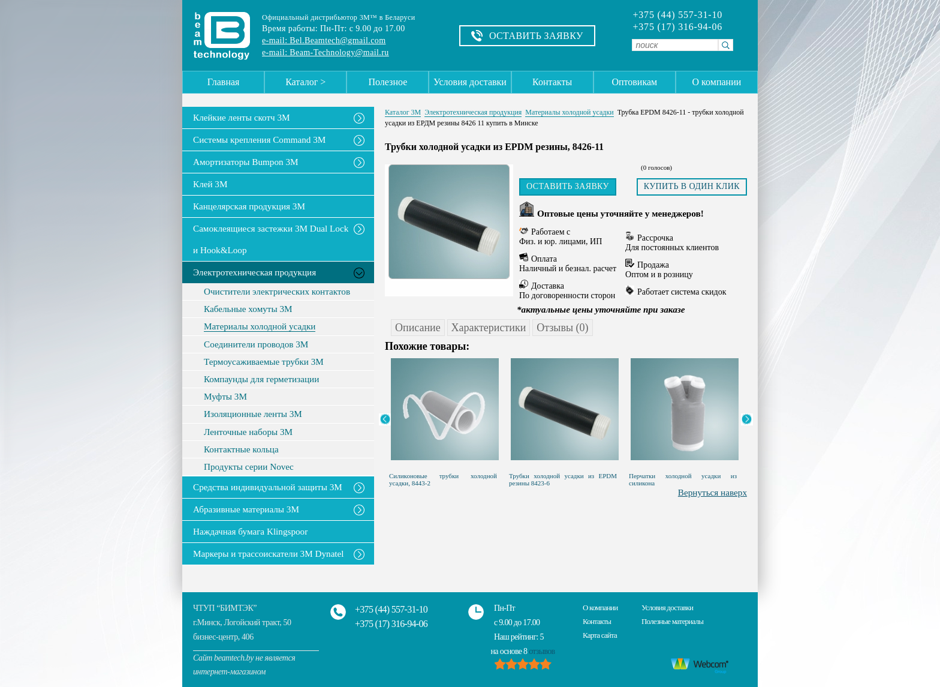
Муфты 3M (225, 396)
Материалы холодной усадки (259, 326)
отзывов (542, 651)
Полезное (387, 82)
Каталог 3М (403, 112)
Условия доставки (470, 82)
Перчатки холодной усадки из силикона (683, 479)
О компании (717, 82)
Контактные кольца (241, 449)
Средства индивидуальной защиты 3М (267, 487)
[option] (445, 419)
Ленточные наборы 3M (248, 432)
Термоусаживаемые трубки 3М (264, 362)
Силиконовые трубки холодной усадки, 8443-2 (443, 479)
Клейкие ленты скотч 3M (241, 117)
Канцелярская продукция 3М (249, 206)
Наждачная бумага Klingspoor (250, 531)
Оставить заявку (567, 186)
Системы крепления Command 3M (259, 139)
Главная (223, 82)
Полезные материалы (672, 621)
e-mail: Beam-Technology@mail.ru (325, 52)
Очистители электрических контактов (277, 291)
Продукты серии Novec (249, 467)
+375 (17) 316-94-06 (677, 27)
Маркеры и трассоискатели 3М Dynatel (268, 553)
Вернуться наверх (712, 492)
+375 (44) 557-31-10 (677, 15)
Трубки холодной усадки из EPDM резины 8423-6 (563, 479)
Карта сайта (600, 635)
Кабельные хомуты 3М (248, 309)
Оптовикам (634, 82)
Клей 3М (210, 184)
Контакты (552, 82)
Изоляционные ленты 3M (253, 414)
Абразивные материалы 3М (246, 509)
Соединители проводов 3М (256, 344)
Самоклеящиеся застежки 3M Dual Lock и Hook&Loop (270, 239)
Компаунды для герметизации (261, 379)
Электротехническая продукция (254, 272)
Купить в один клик (692, 186)
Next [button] (747, 419)
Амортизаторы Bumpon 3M (246, 162)
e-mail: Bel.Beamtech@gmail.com (323, 40)
